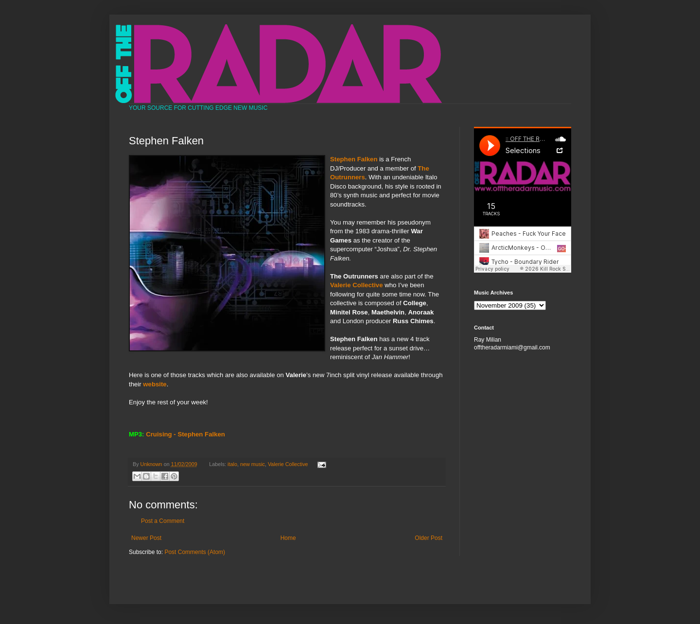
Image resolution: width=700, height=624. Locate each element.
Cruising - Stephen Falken (185, 434)
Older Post (428, 538)
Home (288, 538)
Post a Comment (162, 521)
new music (252, 464)
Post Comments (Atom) (194, 552)
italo (232, 464)
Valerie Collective (288, 464)
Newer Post (146, 538)
